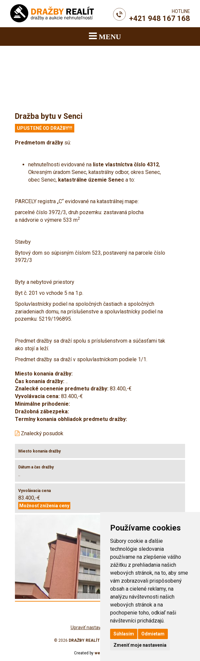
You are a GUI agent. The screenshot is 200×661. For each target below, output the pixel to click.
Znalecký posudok (39, 433)
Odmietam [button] (153, 633)
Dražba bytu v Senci (49, 116)
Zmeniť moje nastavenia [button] (140, 645)
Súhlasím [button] (123, 633)
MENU (105, 36)
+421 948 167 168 (159, 18)
